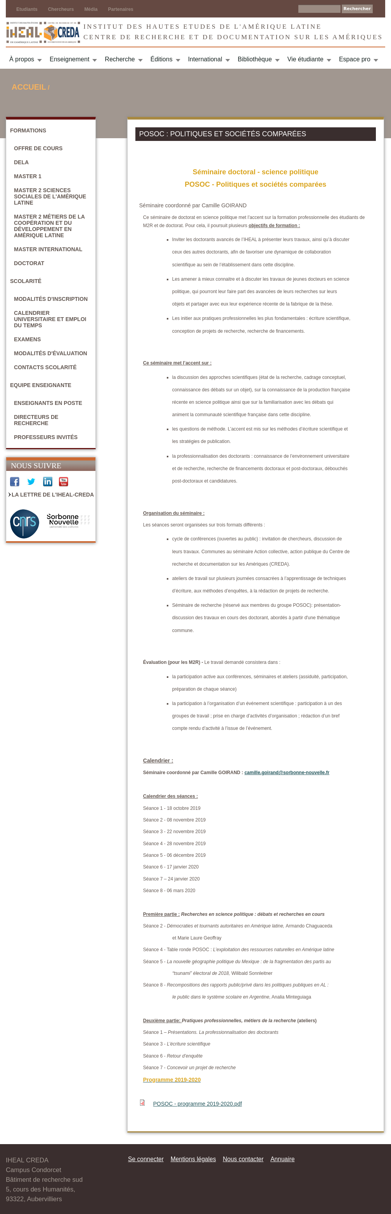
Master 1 (28, 176)
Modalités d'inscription (51, 299)
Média (90, 9)
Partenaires (120, 9)
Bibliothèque (255, 59)
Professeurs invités (46, 437)
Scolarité (26, 281)
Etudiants (27, 9)
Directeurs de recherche (36, 420)
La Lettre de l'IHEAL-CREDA (53, 495)
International (205, 59)
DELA (21, 162)
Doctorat (29, 263)
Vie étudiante (305, 59)
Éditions (162, 59)
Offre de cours (38, 148)
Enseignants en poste (48, 403)
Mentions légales (193, 1159)
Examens (27, 339)
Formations (28, 130)
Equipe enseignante (40, 385)
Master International (48, 249)
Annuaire (282, 1159)
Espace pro (354, 59)
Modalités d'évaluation (50, 353)
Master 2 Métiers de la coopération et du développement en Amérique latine (49, 226)
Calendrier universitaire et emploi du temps (50, 319)
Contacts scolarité (45, 367)
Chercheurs (61, 9)
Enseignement (69, 59)
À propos (21, 59)
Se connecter (146, 1159)
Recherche (120, 59)
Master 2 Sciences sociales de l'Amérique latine (50, 196)
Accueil (29, 87)
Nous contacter (243, 1159)
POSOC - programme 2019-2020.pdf (197, 1104)
